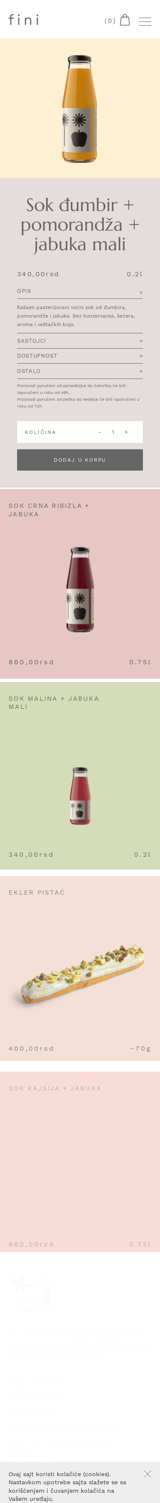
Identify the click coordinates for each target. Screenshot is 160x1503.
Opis (80, 291)
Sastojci (80, 341)
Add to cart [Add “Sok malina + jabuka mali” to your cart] (145, 705)
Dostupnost (80, 356)
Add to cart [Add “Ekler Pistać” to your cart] (145, 901)
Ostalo (80, 371)
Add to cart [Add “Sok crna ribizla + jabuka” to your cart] (145, 511)
